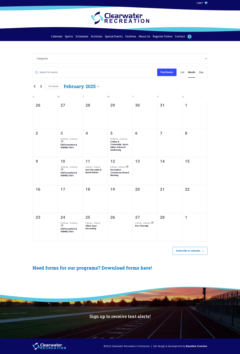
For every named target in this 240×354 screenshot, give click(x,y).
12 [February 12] (112, 161)
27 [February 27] (137, 217)
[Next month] (41, 86)
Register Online (162, 36)
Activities (96, 36)
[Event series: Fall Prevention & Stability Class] (62, 142)
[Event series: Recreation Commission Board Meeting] (127, 167)
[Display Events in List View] (182, 72)
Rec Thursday (141, 226)
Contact (180, 36)
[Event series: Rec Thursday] (152, 223)
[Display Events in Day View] (201, 72)
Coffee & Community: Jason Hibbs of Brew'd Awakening (119, 146)
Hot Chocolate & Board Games (94, 171)
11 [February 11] (88, 161)
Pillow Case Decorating (91, 227)
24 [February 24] (62, 217)
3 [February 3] (61, 133)
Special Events (114, 36)
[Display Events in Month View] (191, 72)
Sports (69, 36)
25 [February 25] (88, 217)
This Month (53, 86)
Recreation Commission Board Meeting (119, 172)
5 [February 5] (111, 133)
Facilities (130, 36)
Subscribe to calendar (188, 250)
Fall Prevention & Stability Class (68, 146)
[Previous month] (34, 86)
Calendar (56, 36)
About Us (144, 36)
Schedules (82, 36)
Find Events (166, 72)
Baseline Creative (196, 346)
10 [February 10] (62, 161)
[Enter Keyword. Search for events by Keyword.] (95, 72)
